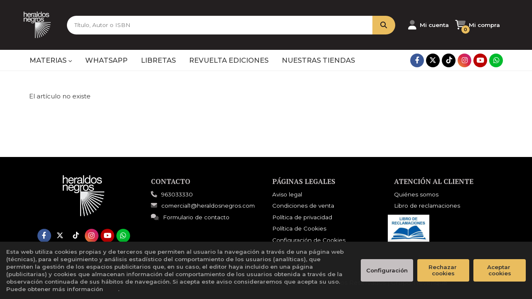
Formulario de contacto (190, 217)
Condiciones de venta (303, 205)
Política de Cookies (299, 228)
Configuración (387, 270)
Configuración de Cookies (308, 240)
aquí (111, 289)
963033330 (177, 194)
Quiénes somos (416, 194)
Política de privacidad (302, 217)
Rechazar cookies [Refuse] (443, 270)
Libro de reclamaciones (427, 205)
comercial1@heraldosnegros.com (203, 205)
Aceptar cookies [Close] (499, 270)
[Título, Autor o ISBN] (203, 25)
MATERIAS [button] (51, 60)
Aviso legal (287, 194)
